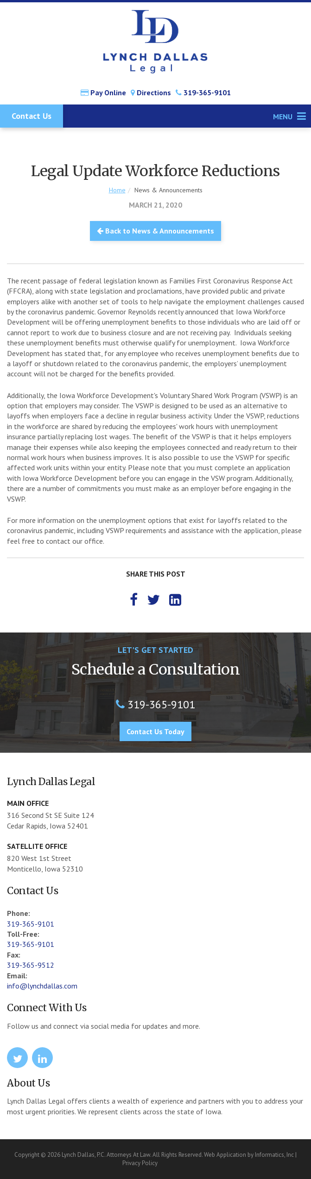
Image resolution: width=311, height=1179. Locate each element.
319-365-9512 (30, 965)
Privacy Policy (140, 1163)
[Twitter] (153, 599)
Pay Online (103, 92)
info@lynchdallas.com (42, 985)
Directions (151, 92)
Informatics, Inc (274, 1155)
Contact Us (31, 116)
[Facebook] (134, 599)
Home (117, 190)
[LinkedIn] (175, 599)
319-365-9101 (203, 92)
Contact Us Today (155, 731)
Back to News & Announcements (155, 230)
